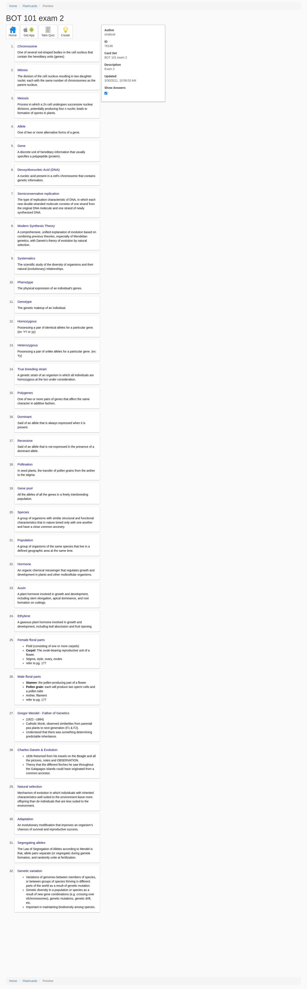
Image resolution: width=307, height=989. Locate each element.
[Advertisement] (135, 144)
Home (13, 6)
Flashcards (30, 6)
